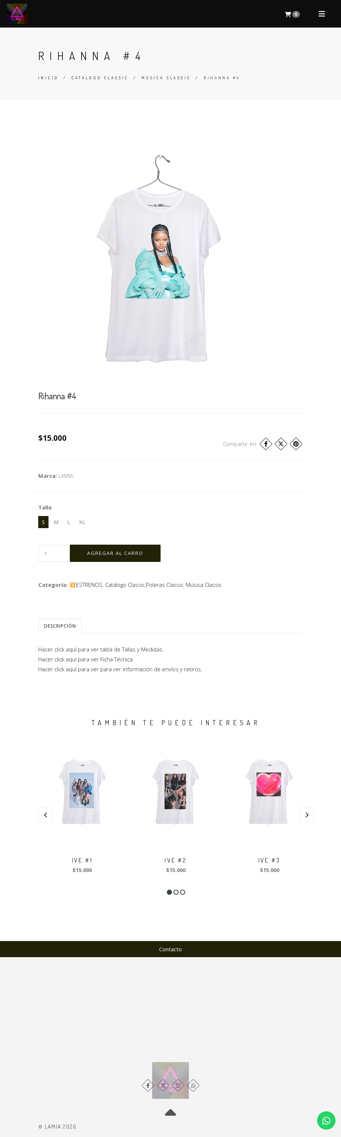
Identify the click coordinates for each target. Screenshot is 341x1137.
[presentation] (45, 814)
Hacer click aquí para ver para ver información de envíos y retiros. (120, 669)
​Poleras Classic (164, 584)
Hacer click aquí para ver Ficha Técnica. (86, 659)
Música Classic (166, 77)
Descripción (60, 626)
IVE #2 (176, 860)
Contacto (170, 949)
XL (82, 522)
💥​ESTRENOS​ (86, 584)
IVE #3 (269, 860)
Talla (44, 507)
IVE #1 (82, 860)
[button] (169, 892)
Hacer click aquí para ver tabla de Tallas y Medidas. (101, 649)
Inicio (48, 77)
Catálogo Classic (99, 77)
